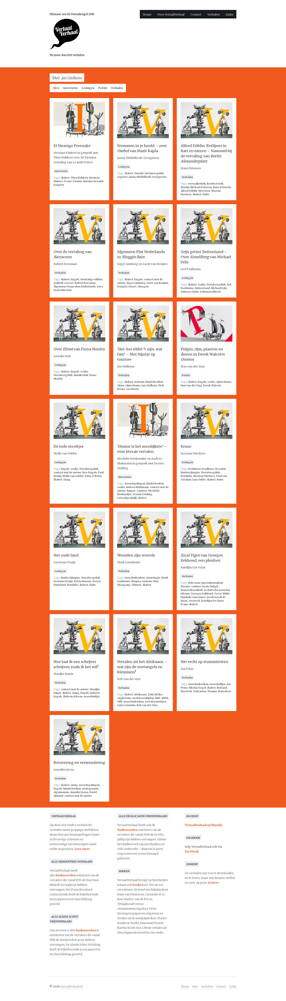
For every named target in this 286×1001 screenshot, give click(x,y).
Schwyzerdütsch (210, 291)
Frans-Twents (73, 181)
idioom (185, 593)
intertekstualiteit (212, 582)
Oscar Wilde (222, 593)
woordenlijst (92, 696)
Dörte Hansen (82, 581)
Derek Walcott (212, 385)
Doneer (213, 882)
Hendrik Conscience (193, 597)
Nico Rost (204, 190)
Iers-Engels (89, 472)
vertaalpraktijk (127, 497)
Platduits (186, 475)
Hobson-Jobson (72, 696)
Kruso (186, 446)
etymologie (153, 577)
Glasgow (143, 286)
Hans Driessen (222, 187)
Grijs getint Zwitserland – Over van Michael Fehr (206, 256)
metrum (139, 381)
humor (131, 490)
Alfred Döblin (189, 190)
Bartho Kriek (215, 183)
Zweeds (139, 173)
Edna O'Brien (93, 475)
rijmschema (132, 385)
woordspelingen (135, 483)
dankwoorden (65, 875)
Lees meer (82, 849)
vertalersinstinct (155, 701)
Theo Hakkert (79, 177)
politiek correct (63, 282)
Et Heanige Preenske (72, 145)
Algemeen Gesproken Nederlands (75, 286)
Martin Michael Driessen (196, 187)
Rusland (222, 687)
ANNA (164, 698)
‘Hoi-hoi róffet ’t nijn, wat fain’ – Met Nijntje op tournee (139, 354)
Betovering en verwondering (79, 762)
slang (67, 479)
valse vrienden (126, 705)
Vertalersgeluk (154, 173)
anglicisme (124, 698)
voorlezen (132, 388)
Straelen (220, 468)
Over (195, 986)
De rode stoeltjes (68, 446)
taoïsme (147, 581)
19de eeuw (194, 582)
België (214, 586)
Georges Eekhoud (202, 593)
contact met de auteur (67, 472)
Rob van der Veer (147, 705)
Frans (184, 604)
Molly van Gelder (73, 475)
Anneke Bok (81, 375)
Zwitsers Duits (190, 291)
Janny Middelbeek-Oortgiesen (147, 176)
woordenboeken (135, 577)
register (122, 176)
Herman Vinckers (204, 475)
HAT (157, 698)
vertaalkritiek (197, 183)
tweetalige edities (91, 279)
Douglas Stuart (126, 286)
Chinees (136, 584)
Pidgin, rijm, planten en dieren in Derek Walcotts (203, 354)
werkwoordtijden (143, 698)
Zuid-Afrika (155, 694)
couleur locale (200, 586)
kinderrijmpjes (190, 472)
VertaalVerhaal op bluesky (203, 825)
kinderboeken (154, 381)
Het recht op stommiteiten (204, 661)
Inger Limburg (136, 282)
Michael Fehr (219, 288)
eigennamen (61, 792)
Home (147, 14)
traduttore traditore (201, 468)
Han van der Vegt (191, 385)
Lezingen (88, 88)
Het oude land (66, 555)
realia (201, 284)
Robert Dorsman (85, 282)
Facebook (192, 851)
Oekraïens (199, 691)
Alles (56, 88)
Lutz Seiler (199, 479)
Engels (75, 279)
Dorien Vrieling (142, 494)
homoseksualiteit (192, 589)
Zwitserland (202, 288)
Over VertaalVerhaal (171, 14)
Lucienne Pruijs (63, 581)
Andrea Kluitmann (137, 487)
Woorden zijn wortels (136, 555)
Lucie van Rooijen (157, 282)
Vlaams (185, 586)
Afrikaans (140, 694)
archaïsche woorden (217, 589)
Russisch (186, 691)
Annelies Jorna (79, 792)
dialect (65, 177)
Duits (206, 194)
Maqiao (136, 581)
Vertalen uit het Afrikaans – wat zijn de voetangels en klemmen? (142, 666)
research (194, 600)
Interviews (70, 88)
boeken (137, 885)
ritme (120, 385)
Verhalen (213, 14)
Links (229, 14)
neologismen (90, 788)
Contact (195, 14)
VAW (119, 701)
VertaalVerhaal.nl (71, 986)
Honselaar (224, 691)
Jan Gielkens (149, 385)
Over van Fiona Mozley (79, 349)
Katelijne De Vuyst (212, 600)
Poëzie (102, 88)
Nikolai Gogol (197, 687)
